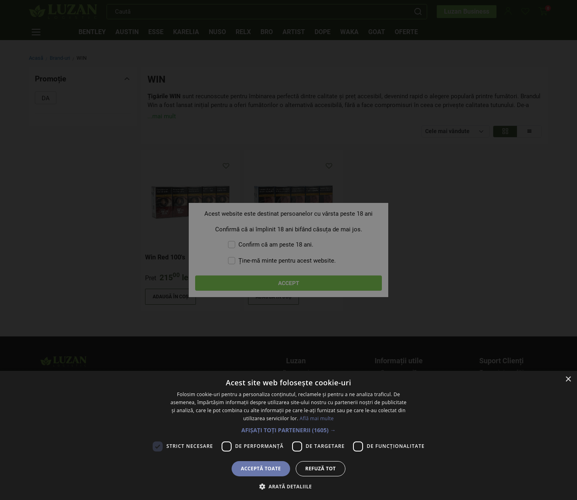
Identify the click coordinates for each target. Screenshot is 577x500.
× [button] (568, 380)
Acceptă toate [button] (261, 468)
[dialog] (288, 250)
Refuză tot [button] (320, 468)
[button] (288, 430)
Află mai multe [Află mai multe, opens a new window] (317, 418)
